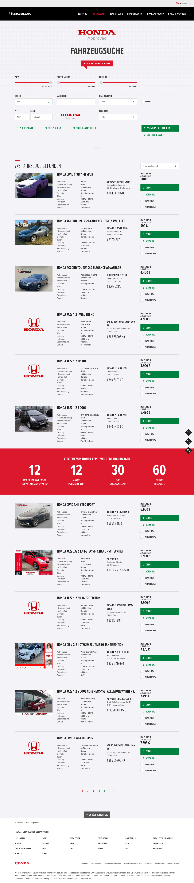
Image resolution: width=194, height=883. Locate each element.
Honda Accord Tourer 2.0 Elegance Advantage (89, 268)
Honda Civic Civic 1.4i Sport (75, 174)
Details (147, 187)
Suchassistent (116, 13)
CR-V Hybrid (158, 843)
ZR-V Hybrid (158, 848)
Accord (45, 843)
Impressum (96, 864)
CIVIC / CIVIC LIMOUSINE (162, 838)
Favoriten (147, 201)
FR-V (44, 848)
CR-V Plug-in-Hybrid (23, 848)
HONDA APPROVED (155, 13)
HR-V (72, 843)
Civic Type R (75, 838)
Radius (33, 111)
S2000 (100, 848)
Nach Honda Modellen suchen (97, 63)
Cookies (148, 864)
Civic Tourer (130, 838)
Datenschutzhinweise (133, 864)
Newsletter (159, 864)
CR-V (127, 843)
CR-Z (72, 848)
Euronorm (103, 111)
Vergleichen (148, 207)
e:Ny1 (44, 853)
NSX (127, 848)
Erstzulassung (63, 77)
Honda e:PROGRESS (177, 13)
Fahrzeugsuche (99, 13)
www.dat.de (64, 878)
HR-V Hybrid (103, 843)
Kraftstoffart (105, 96)
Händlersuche (173, 864)
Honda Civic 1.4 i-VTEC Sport (76, 505)
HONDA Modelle (135, 13)
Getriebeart (62, 96)
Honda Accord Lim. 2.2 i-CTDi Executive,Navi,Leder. (91, 221)
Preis (17, 77)
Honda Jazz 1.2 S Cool (71, 408)
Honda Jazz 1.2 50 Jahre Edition (79, 598)
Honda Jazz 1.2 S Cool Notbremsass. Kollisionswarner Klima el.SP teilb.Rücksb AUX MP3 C (97, 691)
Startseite (82, 13)
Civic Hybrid (103, 838)
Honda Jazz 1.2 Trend (71, 361)
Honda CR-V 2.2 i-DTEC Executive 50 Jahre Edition (90, 645)
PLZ (16, 111)
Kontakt (85, 864)
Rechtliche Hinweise (112, 864)
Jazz (44, 838)
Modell (18, 96)
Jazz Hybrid (20, 838)
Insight (18, 843)
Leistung (103, 77)
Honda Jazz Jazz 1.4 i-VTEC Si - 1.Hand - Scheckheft (91, 551)
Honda (18, 853)
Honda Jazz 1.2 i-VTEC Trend (75, 314)
